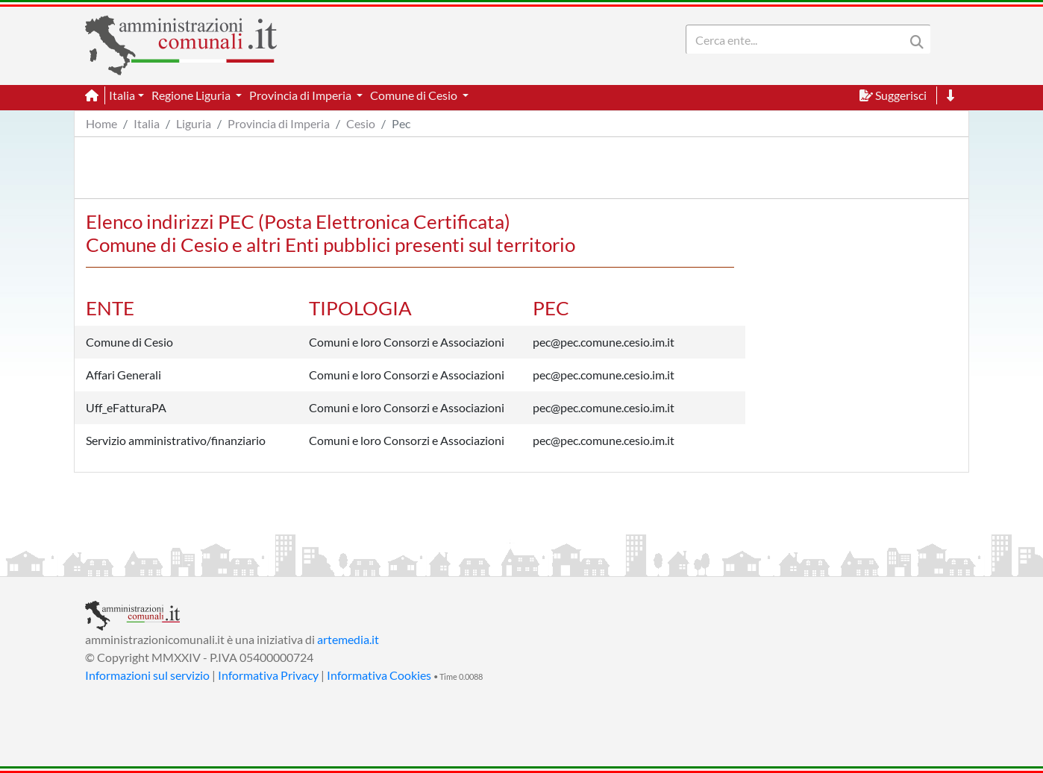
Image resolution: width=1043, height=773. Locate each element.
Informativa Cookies (379, 675)
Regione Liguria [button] (192, 95)
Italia (147, 123)
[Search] (798, 39)
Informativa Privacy (268, 675)
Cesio (360, 123)
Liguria (193, 123)
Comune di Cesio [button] (415, 95)
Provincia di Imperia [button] (301, 95)
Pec (401, 123)
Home (101, 123)
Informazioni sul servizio (147, 675)
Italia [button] (122, 95)
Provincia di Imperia (279, 123)
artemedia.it (348, 639)
